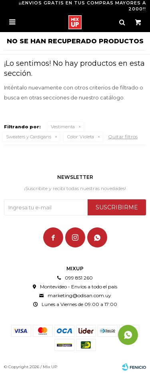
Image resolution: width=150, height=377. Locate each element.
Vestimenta (63, 127)
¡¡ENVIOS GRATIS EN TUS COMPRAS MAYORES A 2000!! (82, 6)
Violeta (80, 137)
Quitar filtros (123, 137)
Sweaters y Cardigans (28, 137)
